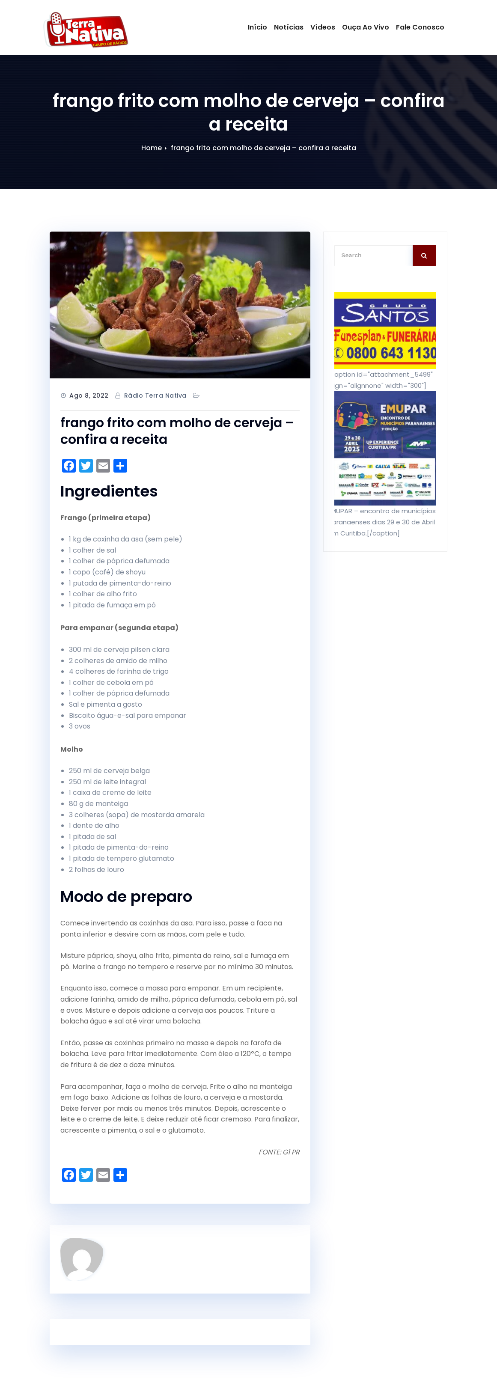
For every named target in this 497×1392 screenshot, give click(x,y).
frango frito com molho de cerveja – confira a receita (263, 148)
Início (257, 27)
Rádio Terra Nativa (155, 395)
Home (151, 148)
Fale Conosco (420, 27)
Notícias (289, 27)
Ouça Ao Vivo (365, 27)
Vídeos (322, 27)
